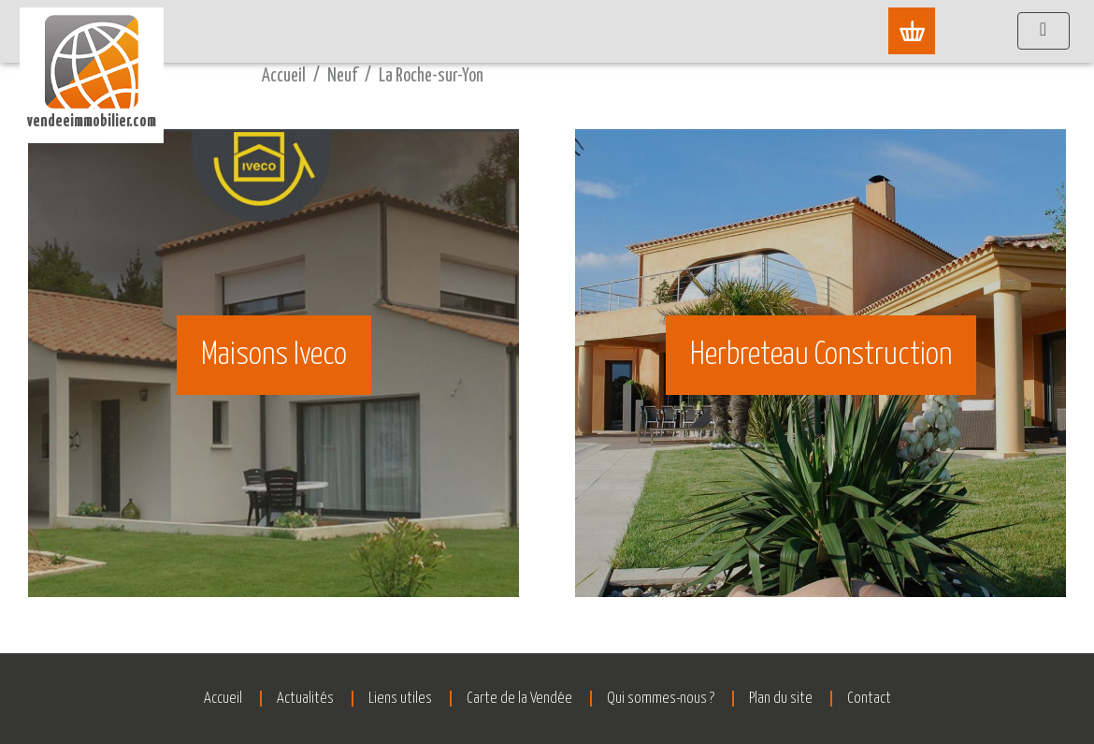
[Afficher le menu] (1043, 31)
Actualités (305, 699)
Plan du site (781, 699)
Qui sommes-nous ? (660, 699)
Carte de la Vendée (519, 699)
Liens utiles (400, 699)
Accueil (284, 76)
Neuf (342, 76)
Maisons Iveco (274, 355)
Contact (869, 699)
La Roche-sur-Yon (431, 76)
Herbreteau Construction (821, 355)
